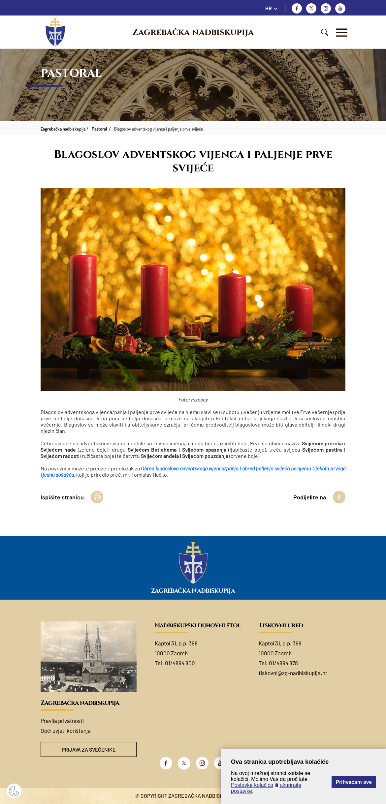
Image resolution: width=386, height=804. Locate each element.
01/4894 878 (283, 663)
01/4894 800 (180, 663)
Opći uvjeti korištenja (66, 730)
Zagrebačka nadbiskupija (193, 32)
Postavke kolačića (252, 785)
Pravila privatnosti (62, 720)
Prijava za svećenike (88, 749)
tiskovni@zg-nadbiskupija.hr (293, 673)
